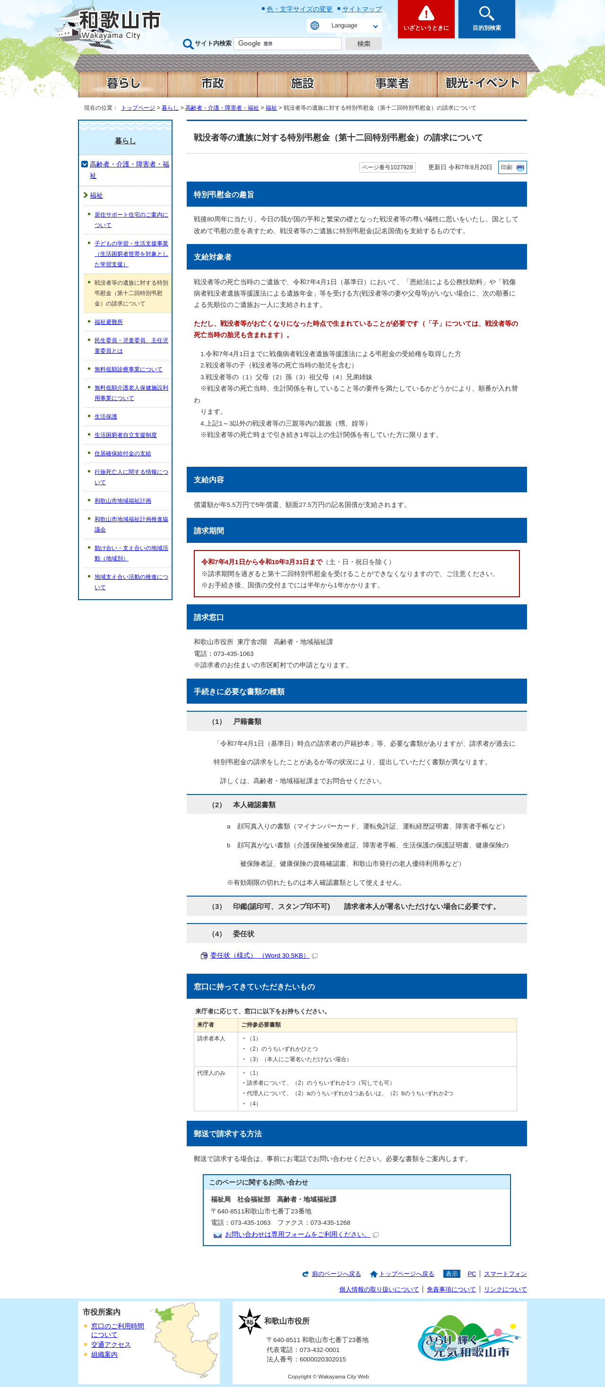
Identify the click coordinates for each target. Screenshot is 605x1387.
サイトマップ (362, 9)
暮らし (170, 108)
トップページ (138, 108)
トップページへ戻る (406, 1273)
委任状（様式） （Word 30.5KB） (264, 955)
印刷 (506, 167)
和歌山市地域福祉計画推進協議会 (131, 524)
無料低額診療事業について (129, 369)
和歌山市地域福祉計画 (123, 500)
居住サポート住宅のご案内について (131, 219)
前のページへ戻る (336, 1273)
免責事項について (451, 1289)
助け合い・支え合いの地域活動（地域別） (131, 553)
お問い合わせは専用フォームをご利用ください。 (302, 1234)
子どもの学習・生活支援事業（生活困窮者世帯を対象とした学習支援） (131, 254)
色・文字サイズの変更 (300, 9)
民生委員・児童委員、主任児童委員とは (131, 345)
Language (344, 25)
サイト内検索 (213, 43)
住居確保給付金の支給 (123, 453)
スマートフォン (505, 1273)
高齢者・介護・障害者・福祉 (222, 108)
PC (471, 1273)
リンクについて (505, 1289)
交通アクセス (111, 1344)
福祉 (271, 108)
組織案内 (104, 1354)
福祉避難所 (109, 322)
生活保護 (106, 416)
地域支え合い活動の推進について (131, 582)
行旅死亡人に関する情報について (131, 477)
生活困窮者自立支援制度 (126, 435)
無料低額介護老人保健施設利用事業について (131, 392)
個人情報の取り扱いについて (379, 1289)
